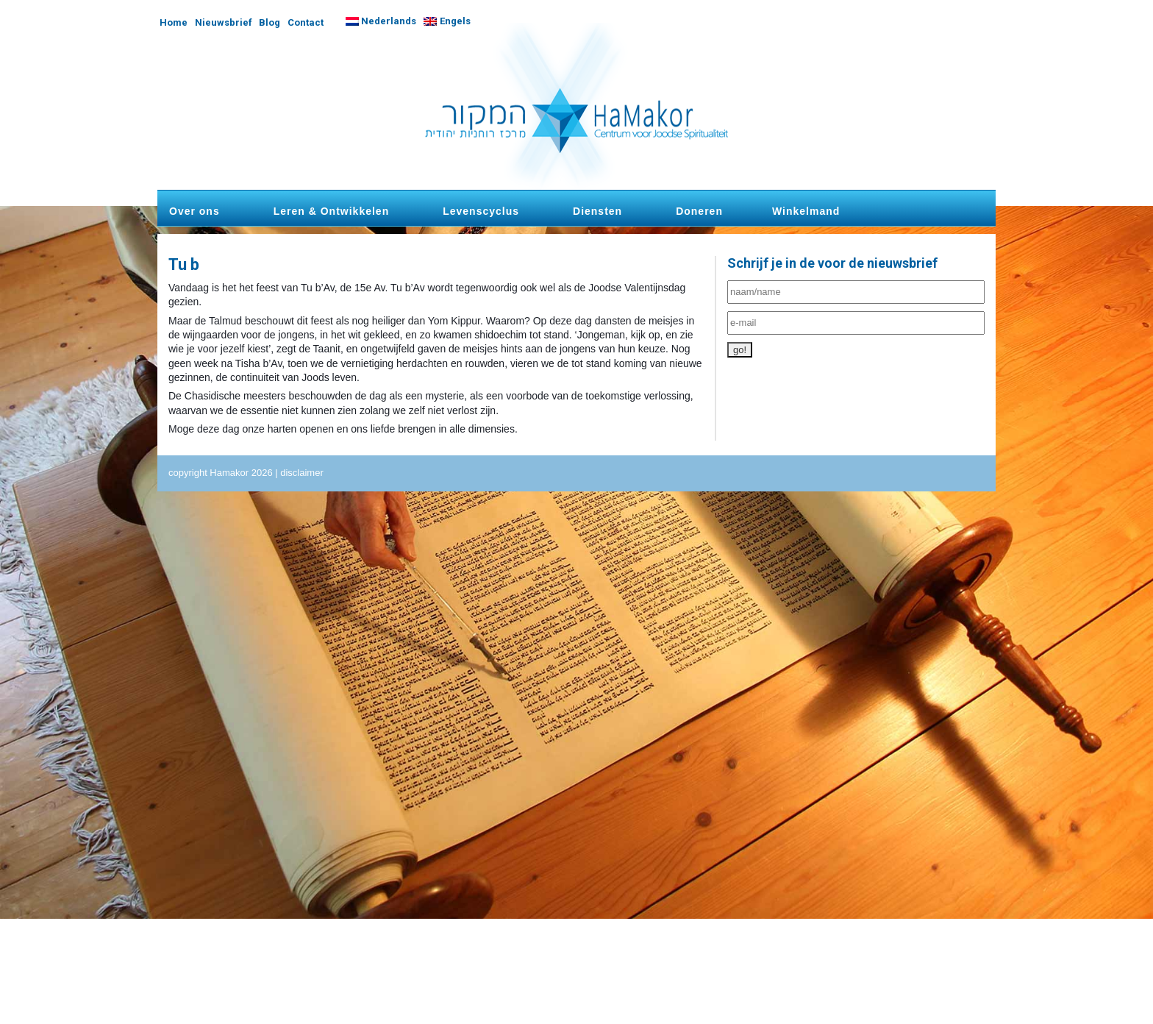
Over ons (194, 211)
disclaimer (302, 472)
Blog (269, 22)
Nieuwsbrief (223, 22)
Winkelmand (806, 211)
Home (174, 22)
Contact (306, 22)
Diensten (597, 211)
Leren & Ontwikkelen (331, 211)
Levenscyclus (481, 211)
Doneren (699, 211)
